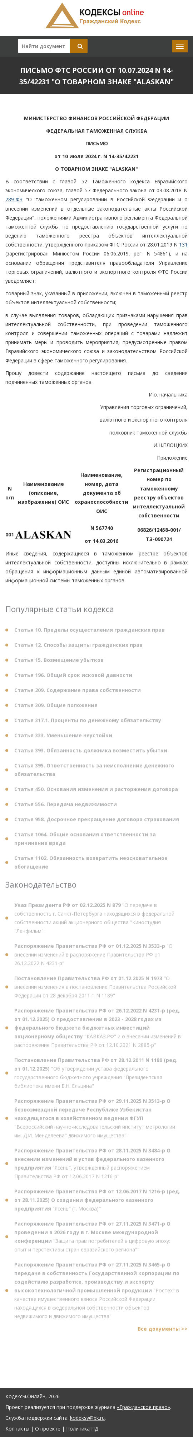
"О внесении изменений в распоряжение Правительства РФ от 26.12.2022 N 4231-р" (93, 957)
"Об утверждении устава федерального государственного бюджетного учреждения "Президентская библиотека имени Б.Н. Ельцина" (96, 1075)
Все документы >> (163, 1331)
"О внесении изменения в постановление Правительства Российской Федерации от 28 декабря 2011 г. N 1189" (95, 989)
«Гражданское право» (143, 1407)
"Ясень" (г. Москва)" (97, 1202)
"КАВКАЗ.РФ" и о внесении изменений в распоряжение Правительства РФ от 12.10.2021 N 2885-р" (97, 1030)
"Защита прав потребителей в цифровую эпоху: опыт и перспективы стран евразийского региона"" (92, 1238)
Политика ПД (82, 1428)
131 (183, 244)
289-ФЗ (14, 199)
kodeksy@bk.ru (87, 1417)
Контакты (17, 1428)
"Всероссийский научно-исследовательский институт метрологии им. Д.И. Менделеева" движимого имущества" (94, 1120)
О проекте (47, 1428)
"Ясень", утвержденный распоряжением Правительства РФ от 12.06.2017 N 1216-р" (92, 1165)
